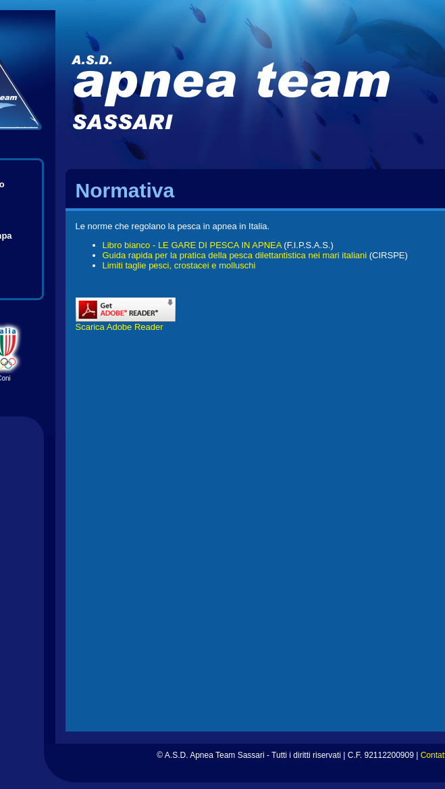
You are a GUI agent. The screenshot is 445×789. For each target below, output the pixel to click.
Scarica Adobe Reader (126, 323)
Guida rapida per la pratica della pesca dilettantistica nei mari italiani (235, 255)
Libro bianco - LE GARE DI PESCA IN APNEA (192, 245)
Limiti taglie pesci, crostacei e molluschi (179, 265)
